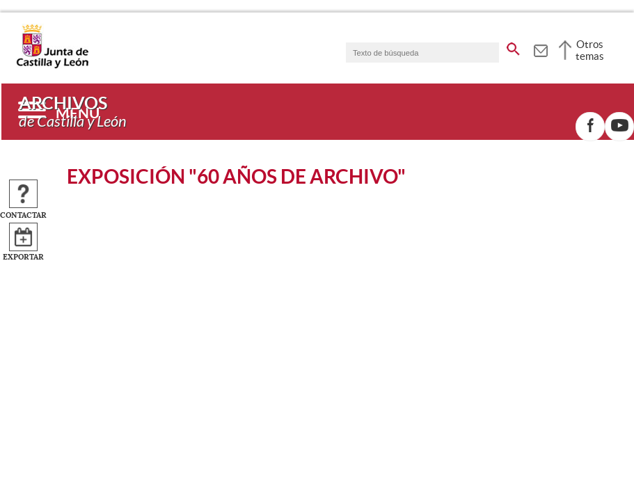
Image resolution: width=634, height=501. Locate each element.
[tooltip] (540, 48)
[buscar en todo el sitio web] (513, 47)
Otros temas (590, 50)
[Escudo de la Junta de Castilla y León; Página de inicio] (52, 65)
